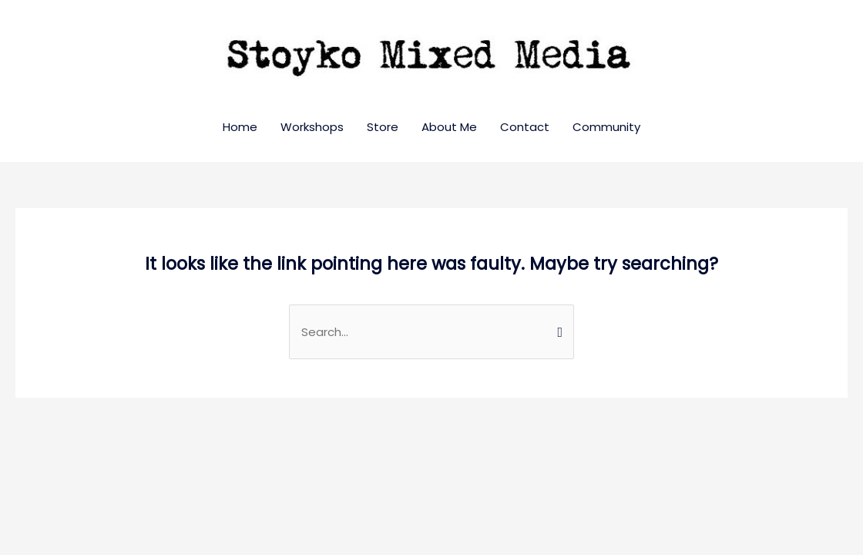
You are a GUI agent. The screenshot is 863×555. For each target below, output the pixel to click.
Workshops (312, 127)
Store (382, 127)
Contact (524, 127)
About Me (449, 127)
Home (240, 127)
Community (606, 127)
